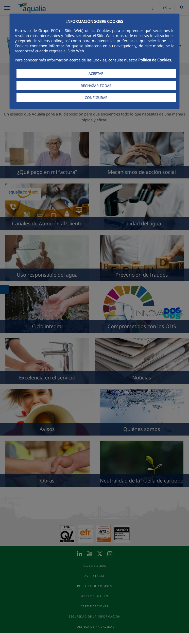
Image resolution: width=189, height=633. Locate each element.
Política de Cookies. (155, 59)
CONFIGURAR (96, 97)
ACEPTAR (96, 73)
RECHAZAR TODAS (96, 85)
